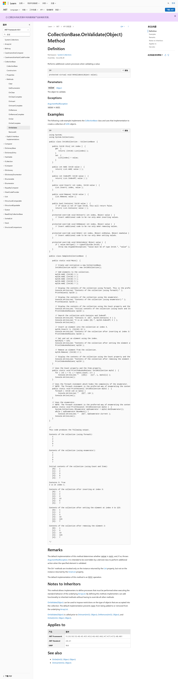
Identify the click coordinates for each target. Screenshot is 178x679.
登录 (173, 3)
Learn (50, 26)
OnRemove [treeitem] (13, 110)
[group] (89, 338)
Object (59, 88)
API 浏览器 (67, 26)
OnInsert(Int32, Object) (87, 614)
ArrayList (82, 593)
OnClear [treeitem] (12, 92)
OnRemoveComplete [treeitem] (16, 114)
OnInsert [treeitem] (12, 101)
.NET (57, 26)
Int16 (68, 124)
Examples (152, 34)
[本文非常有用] (165, 55)
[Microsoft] (4, 3)
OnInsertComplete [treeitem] (15, 105)
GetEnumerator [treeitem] (14, 88)
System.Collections (64, 55)
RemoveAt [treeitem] (12, 132)
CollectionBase (91, 120)
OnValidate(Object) (56, 602)
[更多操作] (128, 27)
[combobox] (16, 30)
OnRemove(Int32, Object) (108, 614)
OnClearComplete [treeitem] (15, 97)
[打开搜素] (168, 3)
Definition (153, 31)
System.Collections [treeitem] (12, 40)
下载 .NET (170, 10)
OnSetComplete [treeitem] (14, 123)
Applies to (152, 44)
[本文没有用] (168, 55)
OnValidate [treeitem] (13, 127)
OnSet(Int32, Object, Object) (59, 618)
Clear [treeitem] (10, 84)
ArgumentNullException (58, 103)
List (105, 568)
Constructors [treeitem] (11, 70)
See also (152, 47)
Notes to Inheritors (156, 40)
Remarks (152, 37)
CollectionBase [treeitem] (12, 66)
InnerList (72, 571)
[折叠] (29, 25)
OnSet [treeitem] (11, 119)
